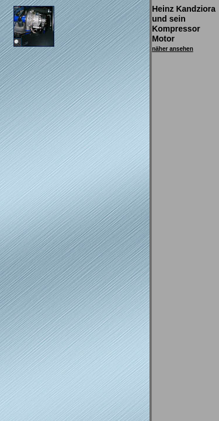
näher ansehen (172, 49)
